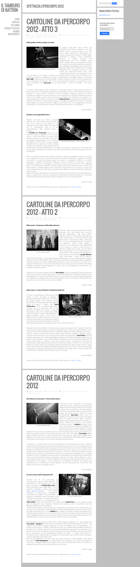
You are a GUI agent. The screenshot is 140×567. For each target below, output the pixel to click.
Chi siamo (15, 25)
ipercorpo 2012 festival (36, 36)
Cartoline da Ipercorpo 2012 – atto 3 (58, 25)
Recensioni (54, 35)
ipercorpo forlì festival (80, 391)
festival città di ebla (76, 35)
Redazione (40, 35)
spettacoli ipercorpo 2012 (50, 36)
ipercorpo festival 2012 (67, 391)
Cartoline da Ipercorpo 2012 (58, 381)
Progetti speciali (12, 28)
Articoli (16, 22)
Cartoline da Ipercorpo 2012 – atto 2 (58, 208)
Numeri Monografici (14, 33)
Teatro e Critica (76, 187)
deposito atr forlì (65, 35)
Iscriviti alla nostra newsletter (107, 24)
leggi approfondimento (35, 491)
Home (17, 19)
